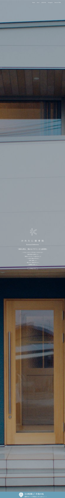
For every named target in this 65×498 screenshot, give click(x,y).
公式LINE (43, 2)
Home (33, 2)
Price (38, 2)
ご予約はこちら (32, 268)
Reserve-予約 (58, 2)
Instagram (50, 2)
